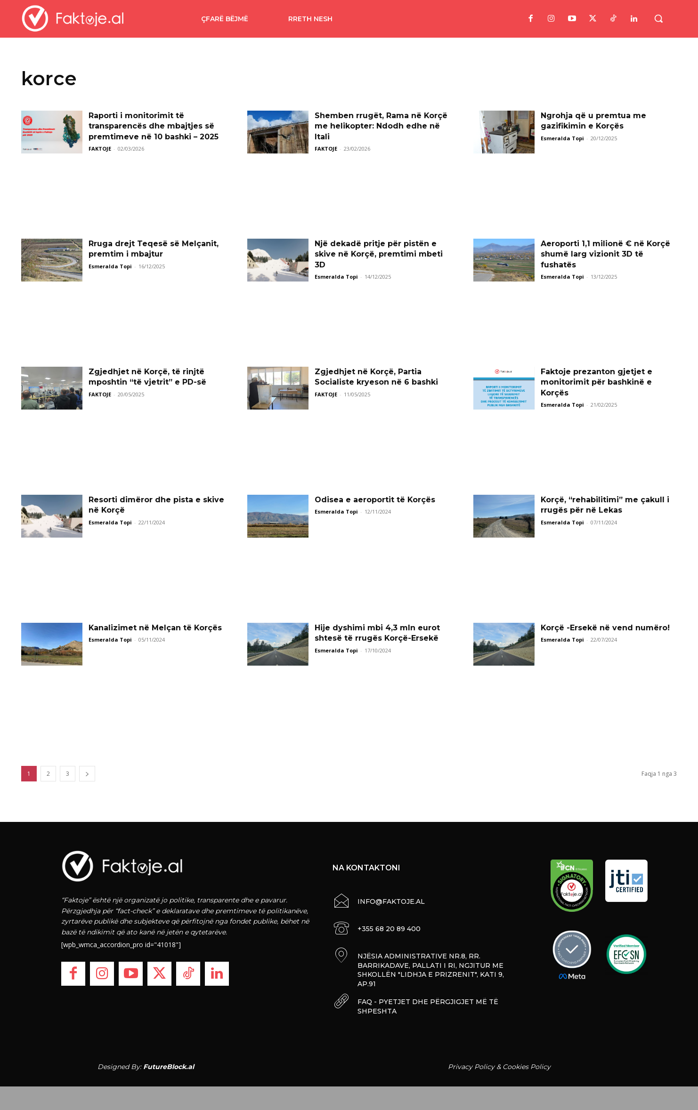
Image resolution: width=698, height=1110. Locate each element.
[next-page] (87, 773)
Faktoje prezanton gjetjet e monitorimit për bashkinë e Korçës (596, 382)
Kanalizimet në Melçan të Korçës (156, 627)
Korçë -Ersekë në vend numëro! (605, 627)
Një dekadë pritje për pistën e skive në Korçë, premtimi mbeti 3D (379, 254)
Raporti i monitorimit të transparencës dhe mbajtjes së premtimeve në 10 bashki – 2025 (154, 126)
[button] (658, 18)
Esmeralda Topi (562, 138)
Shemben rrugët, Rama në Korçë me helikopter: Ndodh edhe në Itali (381, 126)
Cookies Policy (527, 1066)
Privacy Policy (471, 1066)
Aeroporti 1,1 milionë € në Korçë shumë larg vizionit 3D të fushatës (606, 254)
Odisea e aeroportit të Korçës (375, 499)
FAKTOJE (100, 148)
